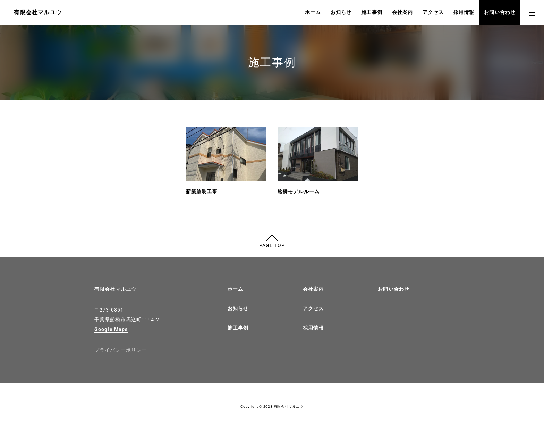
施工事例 (371, 12)
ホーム (313, 12)
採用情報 (463, 12)
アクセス (433, 12)
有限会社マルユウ (115, 289)
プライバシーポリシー (120, 350)
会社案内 (402, 12)
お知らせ (341, 12)
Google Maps (111, 329)
